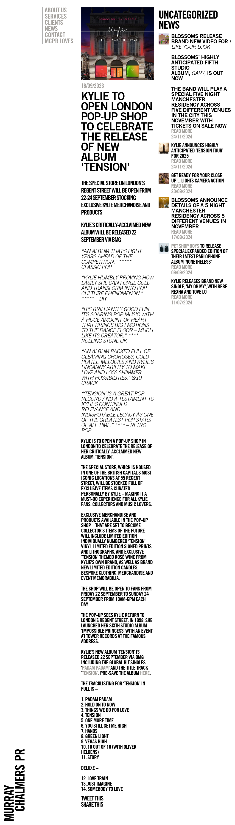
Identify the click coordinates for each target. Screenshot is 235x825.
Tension (89, 672)
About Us (56, 10)
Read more (181, 130)
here (145, 672)
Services (56, 16)
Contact (55, 34)
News (51, 28)
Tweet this (92, 798)
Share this (92, 804)
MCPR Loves (59, 41)
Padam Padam (95, 667)
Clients (54, 22)
